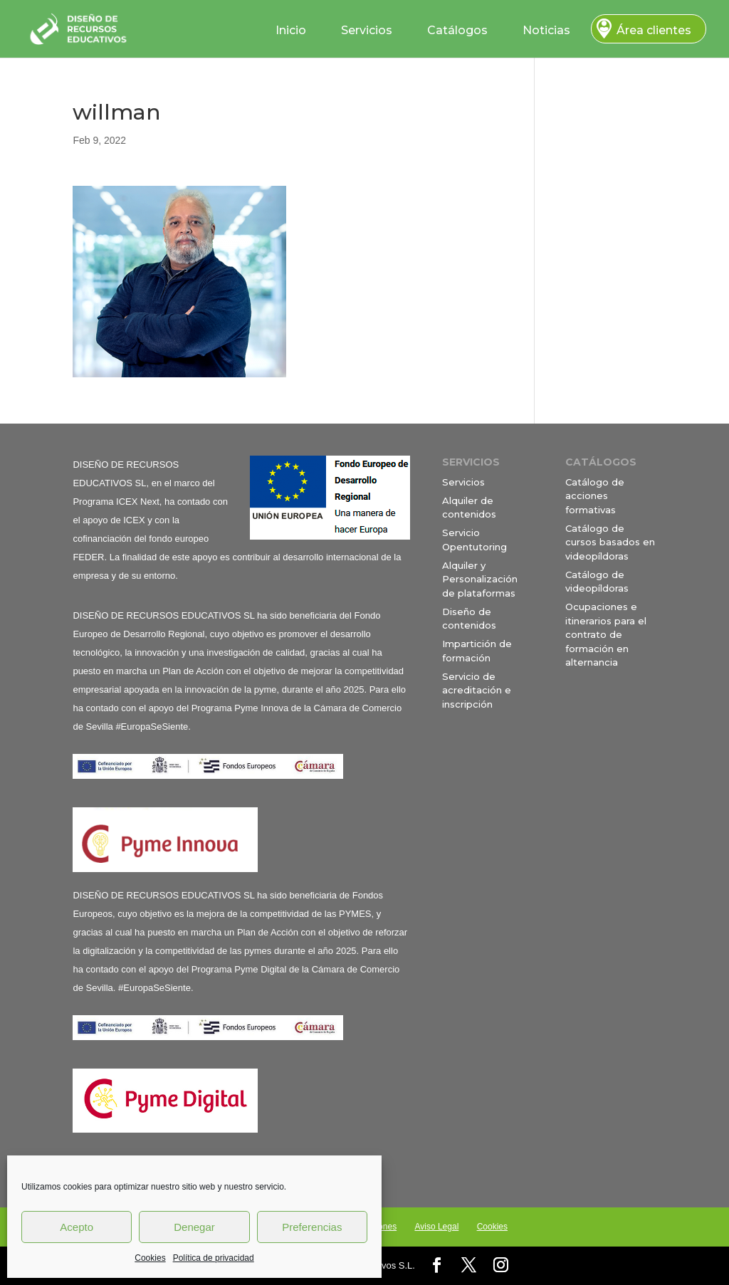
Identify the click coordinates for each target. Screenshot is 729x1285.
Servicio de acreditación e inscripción (476, 690)
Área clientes (654, 30)
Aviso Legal (436, 1227)
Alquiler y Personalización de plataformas (480, 579)
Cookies (150, 1258)
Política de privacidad (213, 1258)
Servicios (366, 30)
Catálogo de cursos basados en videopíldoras (610, 542)
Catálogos (457, 30)
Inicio (291, 30)
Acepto (76, 1227)
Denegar (194, 1227)
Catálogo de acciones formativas (594, 495)
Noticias (546, 30)
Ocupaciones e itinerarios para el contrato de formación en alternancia (605, 634)
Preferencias (312, 1227)
